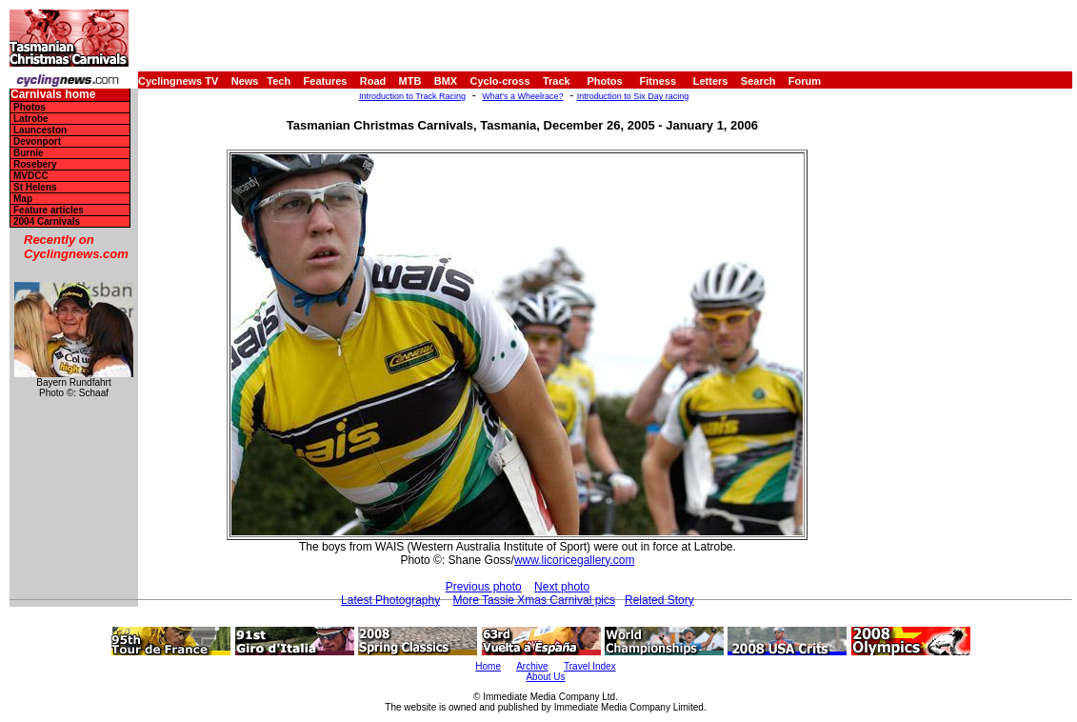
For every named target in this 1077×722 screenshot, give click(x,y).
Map (22, 198)
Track (556, 81)
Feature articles (48, 210)
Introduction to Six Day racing (633, 96)
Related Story (659, 600)
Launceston (40, 130)
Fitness (657, 81)
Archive (532, 666)
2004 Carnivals (46, 221)
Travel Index (590, 666)
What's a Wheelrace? (522, 96)
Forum (804, 81)
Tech (278, 81)
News (245, 81)
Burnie (28, 153)
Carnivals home (52, 95)
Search (758, 81)
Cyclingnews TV (178, 81)
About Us (545, 677)
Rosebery (35, 164)
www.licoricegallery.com (574, 560)
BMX (445, 81)
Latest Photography (390, 600)
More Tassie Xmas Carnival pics (534, 600)
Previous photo (484, 586)
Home (488, 666)
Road (373, 81)
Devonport (37, 141)
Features (326, 81)
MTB (410, 81)
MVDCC (31, 175)
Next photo (561, 586)
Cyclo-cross (500, 81)
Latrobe (31, 118)
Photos (604, 81)
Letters (710, 81)
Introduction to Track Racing (412, 96)
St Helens (35, 187)
